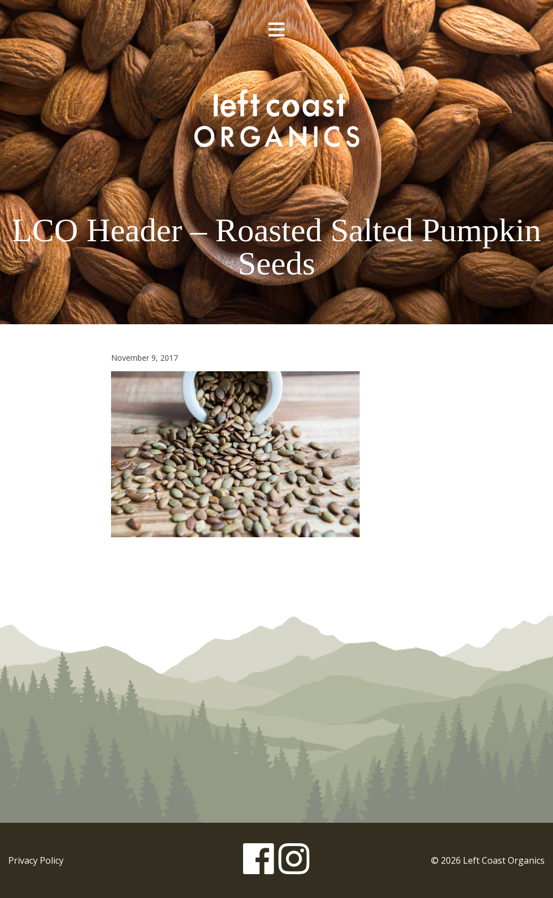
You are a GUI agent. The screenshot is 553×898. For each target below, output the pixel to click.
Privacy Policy (36, 860)
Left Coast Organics (277, 118)
